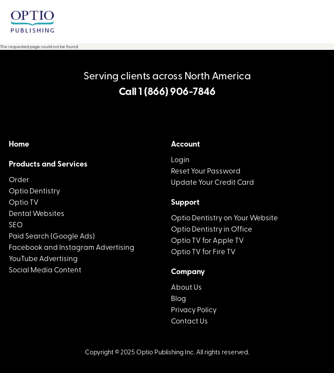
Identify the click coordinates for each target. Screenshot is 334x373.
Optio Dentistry (34, 190)
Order (19, 179)
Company (188, 271)
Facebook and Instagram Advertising (71, 247)
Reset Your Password (205, 170)
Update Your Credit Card (212, 181)
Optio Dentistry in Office (211, 228)
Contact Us (189, 320)
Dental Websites (36, 213)
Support (185, 201)
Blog (178, 298)
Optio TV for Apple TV (207, 240)
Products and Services (48, 163)
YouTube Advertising (43, 258)
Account (185, 143)
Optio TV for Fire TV (203, 251)
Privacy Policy (194, 309)
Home (19, 143)
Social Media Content (45, 269)
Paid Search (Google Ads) (52, 235)
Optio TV (24, 201)
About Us (186, 286)
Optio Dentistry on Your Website (224, 217)
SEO (16, 224)
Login (180, 159)
